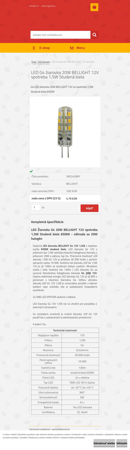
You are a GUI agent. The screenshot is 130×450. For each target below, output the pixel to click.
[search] (94, 35)
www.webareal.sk (61, 429)
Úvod (34, 61)
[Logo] (63, 19)
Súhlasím (121, 443)
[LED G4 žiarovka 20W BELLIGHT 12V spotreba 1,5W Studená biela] (65, 98)
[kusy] (36, 207)
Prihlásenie (34, 6)
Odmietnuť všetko (104, 443)
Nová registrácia (48, 6)
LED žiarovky (44, 61)
